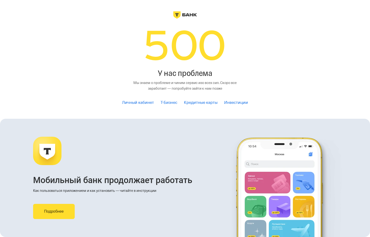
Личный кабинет (138, 102)
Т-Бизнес (169, 102)
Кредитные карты (201, 102)
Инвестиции (236, 102)
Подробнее (54, 211)
